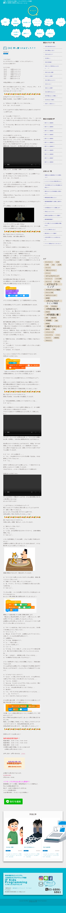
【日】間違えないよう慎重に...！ (51, 95)
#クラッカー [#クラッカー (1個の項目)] (48, 273)
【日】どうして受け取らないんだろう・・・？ (52, 67)
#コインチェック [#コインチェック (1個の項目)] (49, 278)
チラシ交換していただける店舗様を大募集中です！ (53, 224)
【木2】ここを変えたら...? (50, 103)
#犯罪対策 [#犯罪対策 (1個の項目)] (47, 323)
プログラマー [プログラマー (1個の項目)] (48, 337)
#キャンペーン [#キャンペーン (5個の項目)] (51, 270)
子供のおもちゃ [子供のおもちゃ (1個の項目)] (49, 340)
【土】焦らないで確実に (49, 99)
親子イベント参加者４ (49, 126)
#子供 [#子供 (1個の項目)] (47, 306)
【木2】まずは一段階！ (49, 72)
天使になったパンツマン (49, 211)
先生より (5, 53)
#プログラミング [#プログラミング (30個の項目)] (52, 284)
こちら (23, 753)
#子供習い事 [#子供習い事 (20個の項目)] (53, 315)
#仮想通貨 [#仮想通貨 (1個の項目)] (47, 298)
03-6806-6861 (9, 3)
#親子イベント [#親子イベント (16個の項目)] (53, 326)
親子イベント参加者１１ (49, 142)
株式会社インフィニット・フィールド (22, 888)
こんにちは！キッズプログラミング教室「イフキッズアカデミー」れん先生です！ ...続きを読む (31, 855)
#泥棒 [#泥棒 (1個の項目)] (56, 320)
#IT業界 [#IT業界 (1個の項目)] (47, 264)
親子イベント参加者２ (49, 134)
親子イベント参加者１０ (49, 146)
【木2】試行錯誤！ (48, 62)
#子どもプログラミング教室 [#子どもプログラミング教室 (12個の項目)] (53, 301)
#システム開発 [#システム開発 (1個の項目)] (58, 278)
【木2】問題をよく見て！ (50, 50)
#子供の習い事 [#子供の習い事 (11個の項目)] (53, 309)
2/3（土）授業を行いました (50, 229)
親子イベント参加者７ (49, 158)
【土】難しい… (48, 58)
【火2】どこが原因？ (49, 76)
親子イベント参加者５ (49, 122)
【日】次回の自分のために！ (50, 46)
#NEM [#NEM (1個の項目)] (53, 264)
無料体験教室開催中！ (49, 219)
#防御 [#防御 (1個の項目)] (54, 329)
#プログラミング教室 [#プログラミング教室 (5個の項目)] (53, 290)
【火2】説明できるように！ (50, 91)
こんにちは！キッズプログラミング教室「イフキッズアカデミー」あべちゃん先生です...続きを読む (13, 855)
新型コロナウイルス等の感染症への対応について (53, 192)
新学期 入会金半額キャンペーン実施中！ (53, 215)
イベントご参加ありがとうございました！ (53, 243)
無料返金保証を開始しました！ (51, 197)
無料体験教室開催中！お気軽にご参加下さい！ (53, 202)
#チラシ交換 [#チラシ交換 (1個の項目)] (57, 281)
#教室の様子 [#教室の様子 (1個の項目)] (53, 317)
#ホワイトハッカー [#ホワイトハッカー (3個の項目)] (51, 295)
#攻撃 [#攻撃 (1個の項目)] (47, 317)
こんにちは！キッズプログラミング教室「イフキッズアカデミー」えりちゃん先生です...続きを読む (51, 855)
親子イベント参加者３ (49, 130)
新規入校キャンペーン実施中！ (51, 233)
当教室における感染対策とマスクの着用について (53, 176)
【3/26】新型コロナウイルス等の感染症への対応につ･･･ (53, 186)
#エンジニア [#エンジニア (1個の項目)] (48, 267)
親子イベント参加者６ (49, 162)
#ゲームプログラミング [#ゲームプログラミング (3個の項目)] (52, 276)
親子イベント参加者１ (49, 138)
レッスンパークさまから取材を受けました (53, 181)
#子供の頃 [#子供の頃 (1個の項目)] (47, 311)
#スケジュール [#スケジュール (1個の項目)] (48, 281)
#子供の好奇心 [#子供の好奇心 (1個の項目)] (54, 306)
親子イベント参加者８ (49, 154)
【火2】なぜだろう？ (49, 54)
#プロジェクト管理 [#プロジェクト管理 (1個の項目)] (49, 292)
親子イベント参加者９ (49, 150)
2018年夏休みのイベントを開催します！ (53, 207)
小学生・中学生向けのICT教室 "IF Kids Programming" (36, 900)
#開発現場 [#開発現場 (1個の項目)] (47, 329)
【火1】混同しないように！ (50, 80)
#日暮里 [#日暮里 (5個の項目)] (48, 320)
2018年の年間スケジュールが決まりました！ (53, 238)
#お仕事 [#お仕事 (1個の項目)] (59, 264)
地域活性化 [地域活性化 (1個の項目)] (56, 337)
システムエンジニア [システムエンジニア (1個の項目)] (49, 332)
